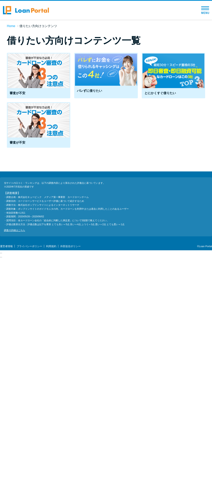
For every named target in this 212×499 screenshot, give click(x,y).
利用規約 (51, 246)
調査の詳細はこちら (14, 230)
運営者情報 (6, 246)
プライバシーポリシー (29, 246)
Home (11, 26)
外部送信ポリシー (70, 246)
